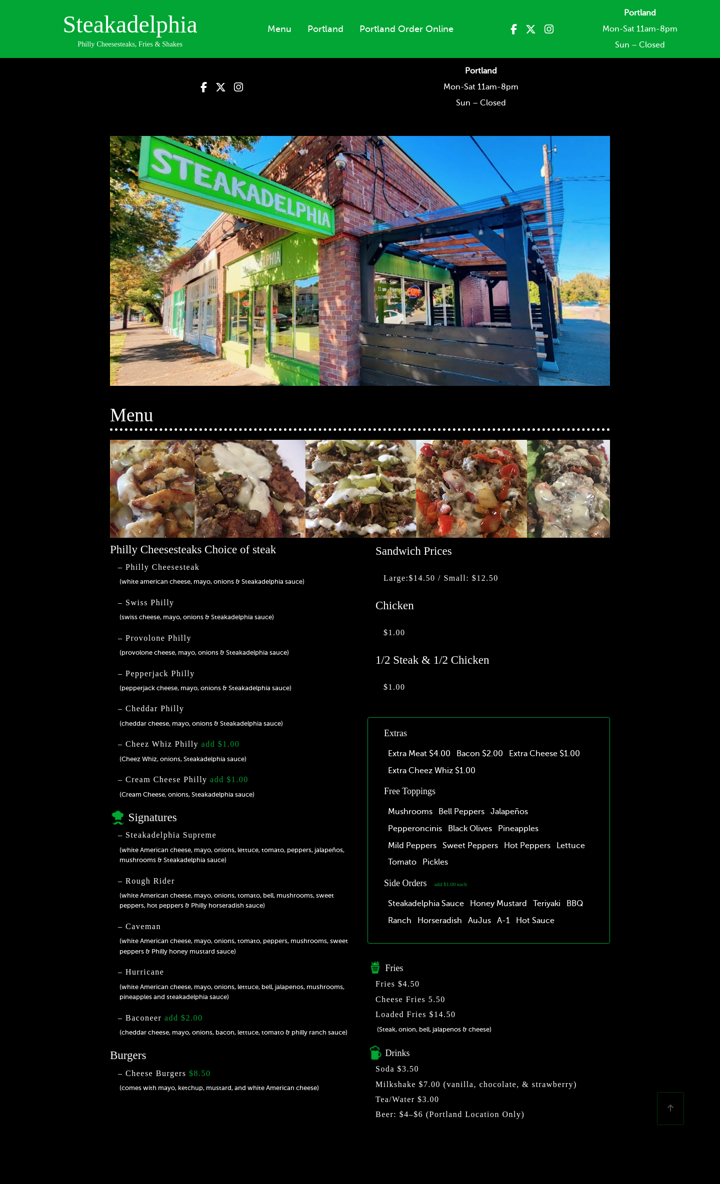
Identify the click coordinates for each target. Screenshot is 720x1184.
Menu (280, 29)
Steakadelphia (129, 24)
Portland (326, 29)
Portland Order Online (407, 29)
